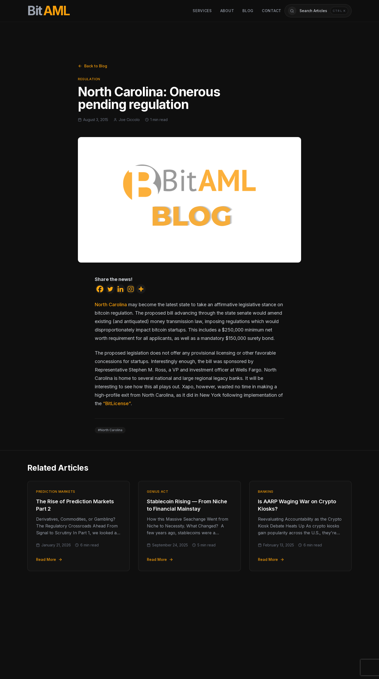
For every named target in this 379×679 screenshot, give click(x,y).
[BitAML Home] (48, 10)
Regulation (89, 79)
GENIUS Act (157, 492)
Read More (49, 559)
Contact (271, 10)
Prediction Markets (55, 492)
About (227, 10)
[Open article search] (318, 10)
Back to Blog (92, 66)
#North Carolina (110, 430)
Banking (265, 492)
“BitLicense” (117, 403)
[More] (141, 289)
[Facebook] (99, 289)
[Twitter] (110, 289)
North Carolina (111, 304)
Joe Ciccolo (129, 119)
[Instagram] (130, 289)
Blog (247, 10)
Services (202, 10)
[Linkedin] (120, 289)
